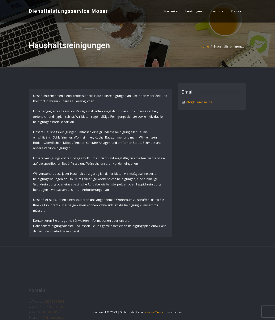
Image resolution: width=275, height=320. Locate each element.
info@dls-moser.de (198, 103)
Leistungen (193, 11)
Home (204, 47)
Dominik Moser (153, 312)
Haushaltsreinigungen (230, 47)
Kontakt (237, 11)
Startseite (170, 11)
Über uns (216, 11)
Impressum (174, 312)
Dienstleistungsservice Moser (68, 11)
